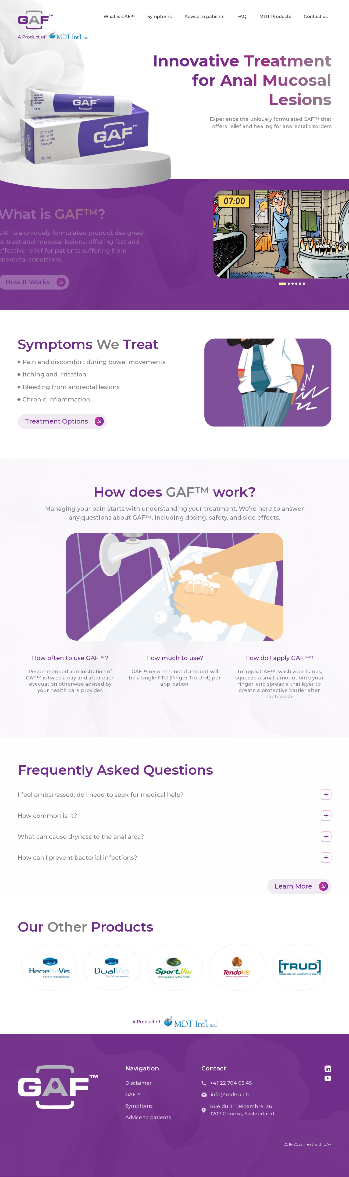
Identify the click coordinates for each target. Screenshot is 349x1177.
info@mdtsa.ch (225, 1095)
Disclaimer (138, 1083)
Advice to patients (204, 16)
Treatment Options (64, 421)
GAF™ (133, 1095)
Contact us (316, 16)
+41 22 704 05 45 (226, 1083)
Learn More (301, 886)
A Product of (53, 35)
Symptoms (159, 16)
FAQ (242, 16)
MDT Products (275, 16)
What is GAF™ (119, 16)
